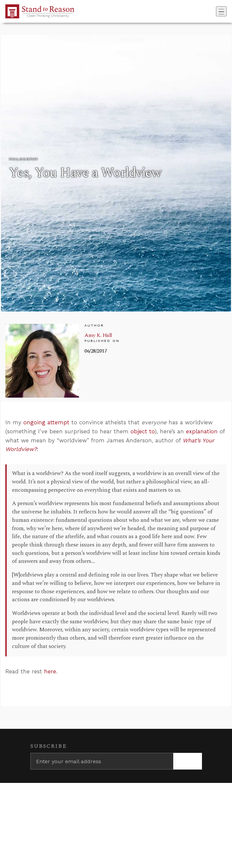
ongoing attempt (46, 422)
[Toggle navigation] (221, 11)
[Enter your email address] (101, 761)
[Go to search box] (214, 11)
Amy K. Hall (98, 335)
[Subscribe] (187, 761)
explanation (202, 431)
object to (143, 431)
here (50, 671)
